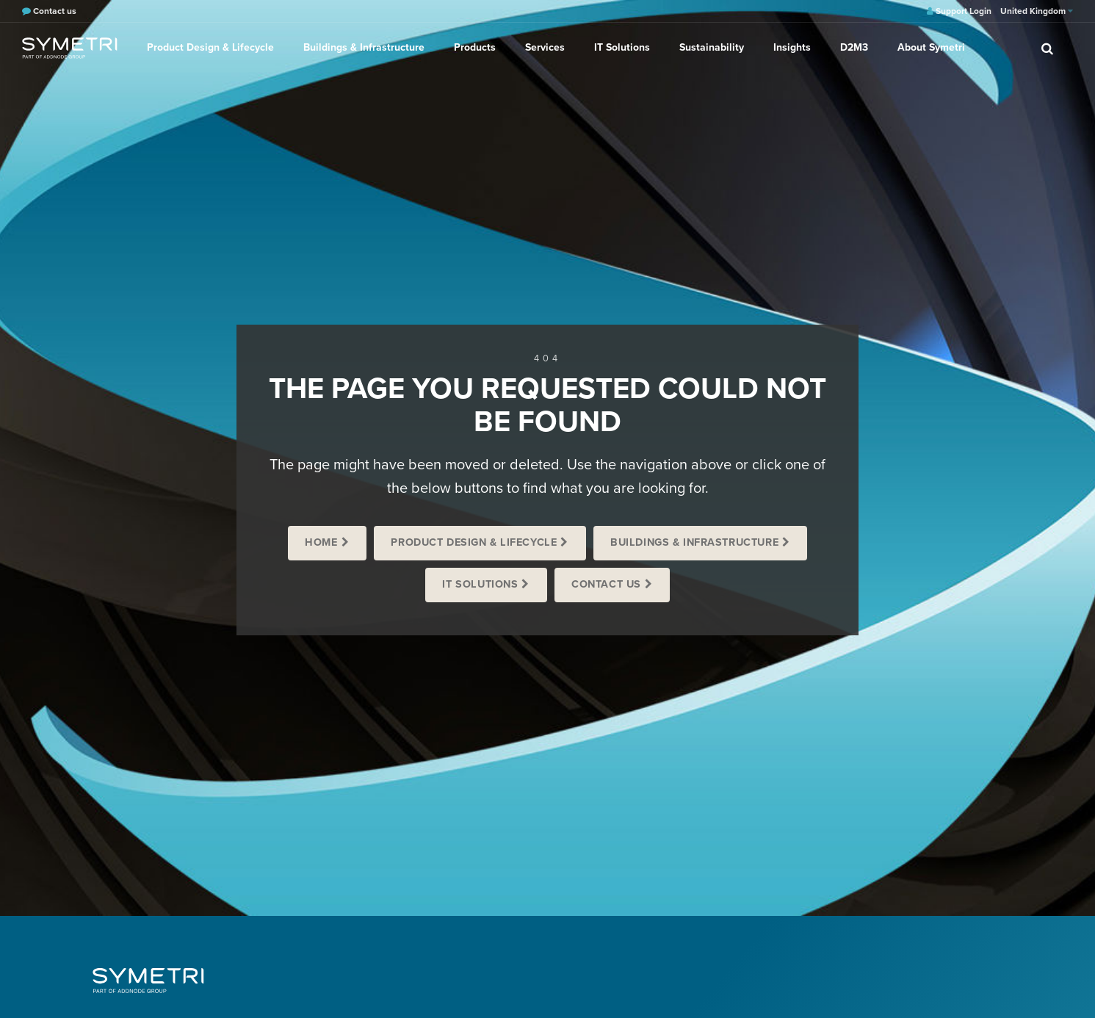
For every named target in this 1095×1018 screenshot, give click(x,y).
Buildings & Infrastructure (363, 47)
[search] (1047, 47)
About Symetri (931, 47)
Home (321, 542)
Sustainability (711, 47)
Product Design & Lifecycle (210, 47)
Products (475, 47)
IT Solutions (622, 47)
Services (545, 47)
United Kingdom (1036, 11)
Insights (792, 47)
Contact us (606, 584)
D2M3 (854, 47)
